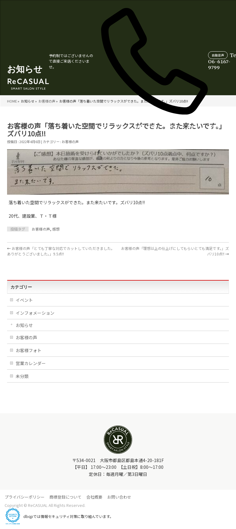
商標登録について (65, 497)
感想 (56, 228)
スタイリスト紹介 (193, 130)
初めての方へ (126, 130)
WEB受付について (218, 130)
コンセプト (59, 133)
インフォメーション (35, 313)
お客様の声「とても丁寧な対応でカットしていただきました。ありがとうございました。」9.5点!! (61, 251)
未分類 (22, 376)
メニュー (74, 136)
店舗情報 (107, 136)
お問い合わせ (119, 497)
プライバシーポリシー (25, 497)
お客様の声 (91, 133)
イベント (24, 300)
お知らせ (24, 325)
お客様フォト (28, 350)
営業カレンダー (169, 133)
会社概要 (94, 497)
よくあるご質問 (146, 133)
